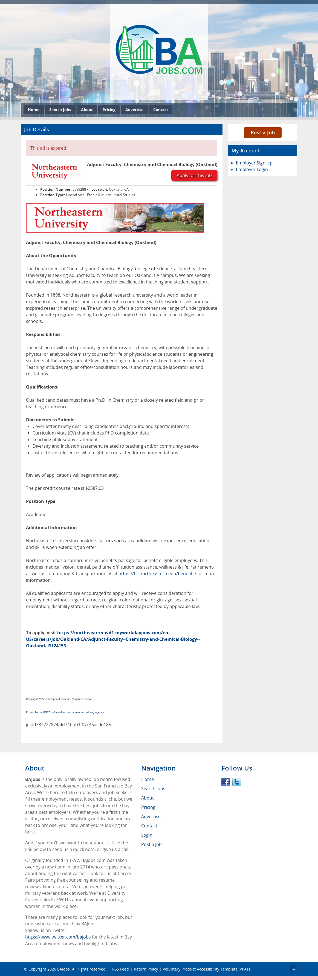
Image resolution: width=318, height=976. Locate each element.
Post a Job (263, 132)
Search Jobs (60, 109)
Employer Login (252, 169)
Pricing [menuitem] (148, 807)
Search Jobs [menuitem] (153, 789)
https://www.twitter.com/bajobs (58, 937)
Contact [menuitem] (149, 826)
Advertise (134, 109)
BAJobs (63, 969)
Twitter (236, 782)
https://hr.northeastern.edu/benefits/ (157, 573)
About (87, 109)
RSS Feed (120, 969)
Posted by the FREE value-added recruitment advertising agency (65, 712)
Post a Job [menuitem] (151, 844)
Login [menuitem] (146, 835)
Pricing (109, 109)
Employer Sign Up (254, 163)
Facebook (225, 782)
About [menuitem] (147, 798)
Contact (160, 109)
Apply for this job (194, 175)
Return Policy (146, 969)
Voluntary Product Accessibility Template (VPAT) (206, 969)
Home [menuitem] (147, 779)
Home (33, 109)
